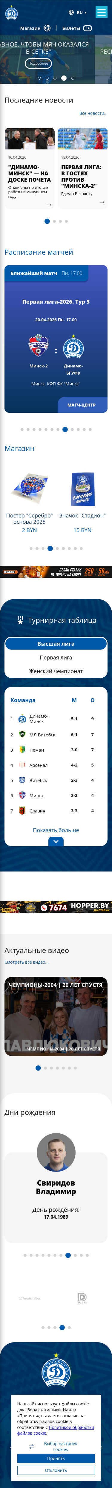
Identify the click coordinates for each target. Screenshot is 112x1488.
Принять (56, 1458)
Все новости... (93, 113)
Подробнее (55, 63)
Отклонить (56, 1470)
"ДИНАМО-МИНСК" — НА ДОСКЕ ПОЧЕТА (29, 173)
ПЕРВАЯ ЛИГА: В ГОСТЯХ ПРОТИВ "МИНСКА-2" (81, 176)
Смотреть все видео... (26, 962)
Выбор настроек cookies (52, 1446)
